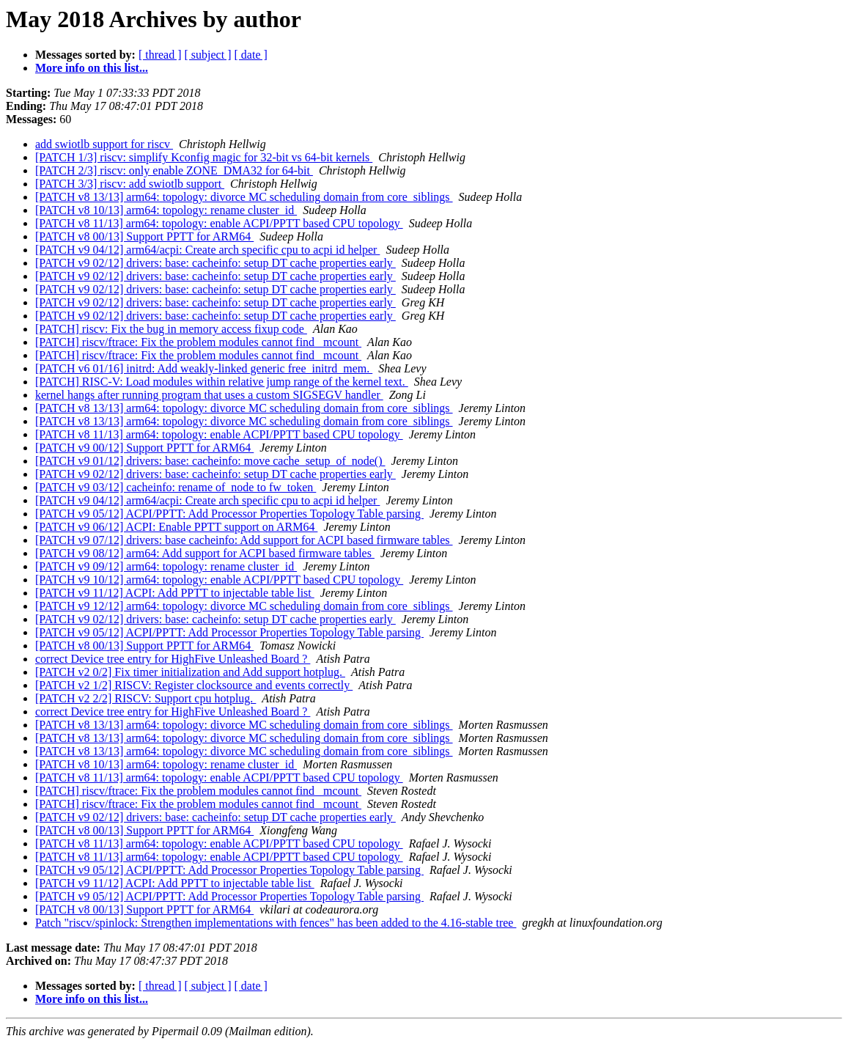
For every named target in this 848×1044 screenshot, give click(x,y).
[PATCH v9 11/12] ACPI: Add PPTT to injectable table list (174, 593)
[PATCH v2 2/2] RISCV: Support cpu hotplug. (145, 698)
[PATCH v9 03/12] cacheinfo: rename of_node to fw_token (175, 487)
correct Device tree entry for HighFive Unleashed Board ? (172, 658)
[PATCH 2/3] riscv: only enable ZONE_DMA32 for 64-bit (174, 170)
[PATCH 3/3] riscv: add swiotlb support (129, 183)
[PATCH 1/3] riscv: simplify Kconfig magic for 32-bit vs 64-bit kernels (203, 157)
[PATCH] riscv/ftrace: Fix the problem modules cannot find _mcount (198, 342)
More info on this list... (91, 68)
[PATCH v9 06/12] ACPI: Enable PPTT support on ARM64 (176, 527)
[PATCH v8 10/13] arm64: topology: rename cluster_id (166, 210)
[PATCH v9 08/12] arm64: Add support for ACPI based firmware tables (205, 553)
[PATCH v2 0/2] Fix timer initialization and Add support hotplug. (190, 672)
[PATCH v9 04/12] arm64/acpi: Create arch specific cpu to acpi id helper (207, 249)
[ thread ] (160, 54)
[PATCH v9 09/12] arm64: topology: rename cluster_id (166, 566)
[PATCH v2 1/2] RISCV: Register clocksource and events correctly (194, 685)
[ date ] (251, 54)
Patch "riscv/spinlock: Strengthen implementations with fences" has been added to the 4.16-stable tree (275, 922)
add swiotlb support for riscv (104, 144)
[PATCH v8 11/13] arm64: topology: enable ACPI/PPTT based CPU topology (219, 223)
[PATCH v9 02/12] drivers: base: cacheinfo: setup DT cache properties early (215, 263)
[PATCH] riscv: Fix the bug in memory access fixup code (171, 329)
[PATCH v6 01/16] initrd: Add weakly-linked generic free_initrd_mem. (203, 368)
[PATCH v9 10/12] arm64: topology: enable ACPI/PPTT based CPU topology (219, 579)
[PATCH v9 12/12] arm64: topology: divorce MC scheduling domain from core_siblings (244, 606)
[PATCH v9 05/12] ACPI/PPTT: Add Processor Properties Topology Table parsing (229, 513)
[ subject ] (208, 54)
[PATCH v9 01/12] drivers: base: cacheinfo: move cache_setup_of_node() (210, 461)
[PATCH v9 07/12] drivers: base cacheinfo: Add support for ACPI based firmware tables (244, 540)
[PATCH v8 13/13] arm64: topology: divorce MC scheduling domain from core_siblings (244, 197)
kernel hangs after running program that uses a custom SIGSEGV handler (209, 395)
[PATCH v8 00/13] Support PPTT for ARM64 (144, 236)
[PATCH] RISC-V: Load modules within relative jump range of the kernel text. (221, 381)
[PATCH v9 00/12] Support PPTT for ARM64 (144, 447)
